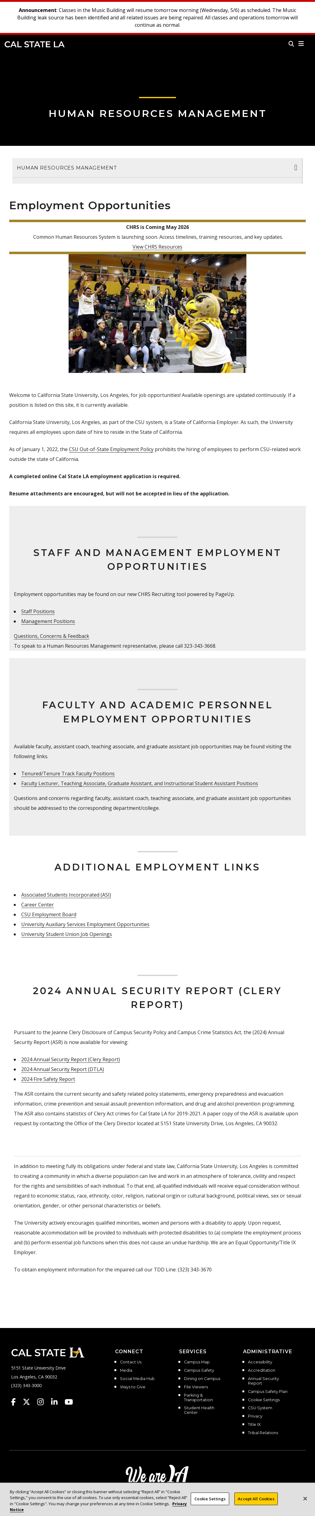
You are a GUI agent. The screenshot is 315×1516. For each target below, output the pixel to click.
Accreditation (261, 1370)
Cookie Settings (264, 1400)
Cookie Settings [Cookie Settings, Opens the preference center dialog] (209, 1503)
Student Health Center (199, 1410)
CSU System (260, 1408)
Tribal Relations (263, 1433)
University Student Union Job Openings (66, 934)
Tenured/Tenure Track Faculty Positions (68, 773)
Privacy (255, 1416)
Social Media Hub (137, 1379)
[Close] (305, 1503)
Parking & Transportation (198, 1397)
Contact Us (131, 1362)
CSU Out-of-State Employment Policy (111, 449)
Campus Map (197, 1362)
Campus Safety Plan (268, 1392)
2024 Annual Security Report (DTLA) (62, 1069)
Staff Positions (38, 611)
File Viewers (196, 1387)
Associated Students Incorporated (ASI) (66, 894)
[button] (301, 43)
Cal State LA (35, 44)
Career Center (37, 904)
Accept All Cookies (256, 1503)
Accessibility (260, 1362)
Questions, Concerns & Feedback (51, 636)
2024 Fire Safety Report (48, 1079)
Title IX (254, 1424)
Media (126, 1370)
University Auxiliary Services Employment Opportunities (85, 924)
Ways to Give (133, 1387)
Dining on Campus (202, 1379)
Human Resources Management (158, 113)
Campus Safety (199, 1370)
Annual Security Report (263, 1381)
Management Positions (48, 621)
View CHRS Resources (157, 246)
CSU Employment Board (48, 914)
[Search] (291, 43)
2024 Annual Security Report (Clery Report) (70, 1059)
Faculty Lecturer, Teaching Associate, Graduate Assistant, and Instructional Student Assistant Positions (139, 783)
